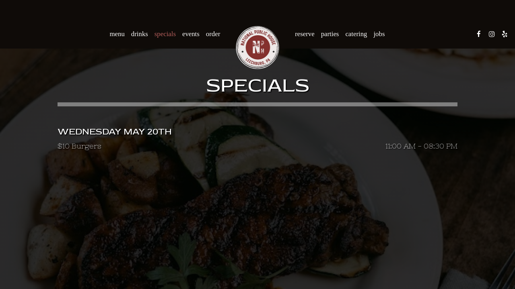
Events (191, 34)
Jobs (379, 34)
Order (213, 34)
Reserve (304, 34)
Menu (117, 34)
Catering (356, 34)
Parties (330, 34)
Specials (165, 34)
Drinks (139, 34)
